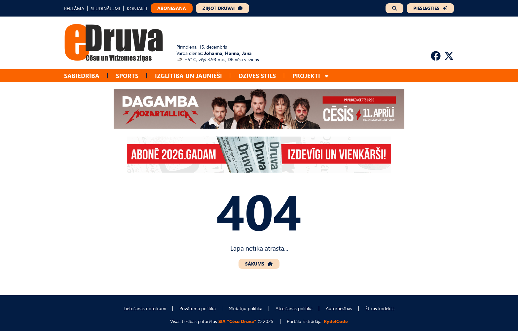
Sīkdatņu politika (245, 308)
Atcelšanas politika (294, 308)
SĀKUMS (254, 264)
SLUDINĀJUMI (105, 8)
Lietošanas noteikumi (145, 308)
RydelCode (336, 321)
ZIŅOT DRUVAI (219, 8)
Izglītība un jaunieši (188, 75)
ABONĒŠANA (171, 8)
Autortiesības (339, 308)
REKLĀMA (74, 8)
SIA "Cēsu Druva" (237, 321)
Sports (127, 75)
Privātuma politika (197, 308)
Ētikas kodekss (379, 308)
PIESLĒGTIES (426, 8)
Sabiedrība (81, 75)
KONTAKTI (137, 8)
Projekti (306, 75)
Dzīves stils (257, 75)
